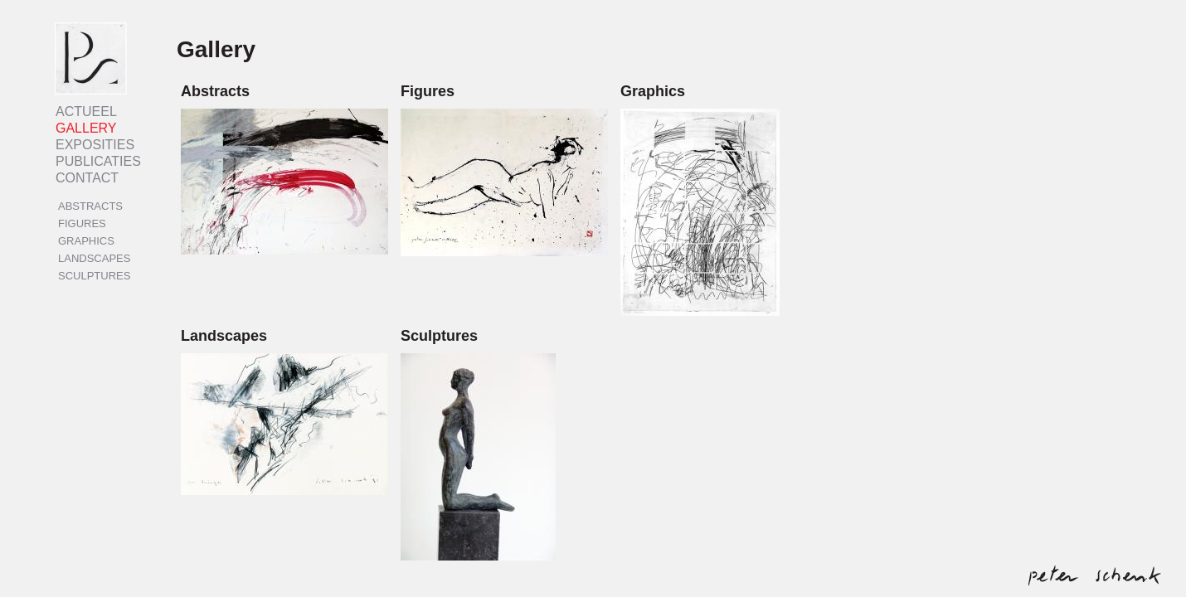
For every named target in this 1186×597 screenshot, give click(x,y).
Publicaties (98, 161)
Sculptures (94, 275)
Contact (87, 178)
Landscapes (94, 258)
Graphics (86, 241)
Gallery (86, 128)
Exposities (95, 145)
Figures (82, 223)
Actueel (86, 111)
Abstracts (90, 206)
